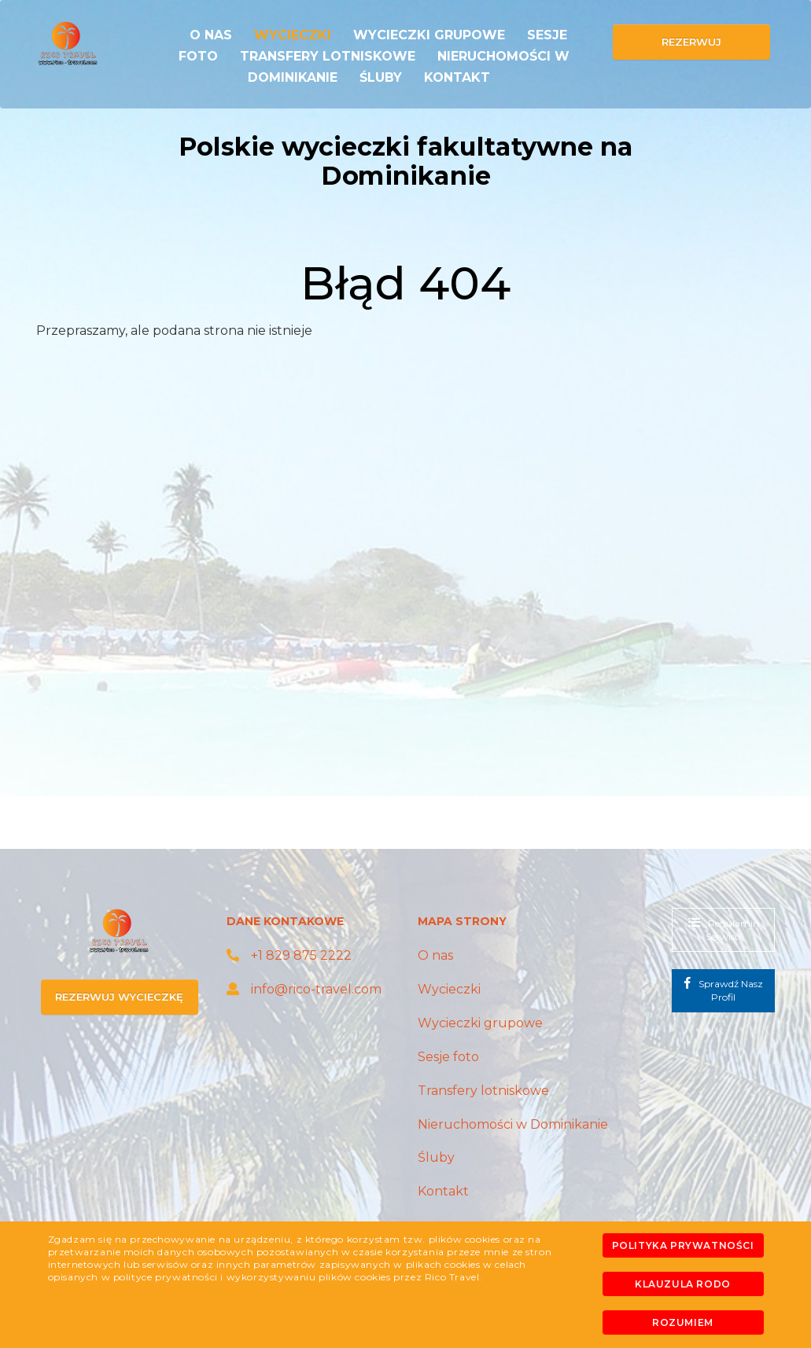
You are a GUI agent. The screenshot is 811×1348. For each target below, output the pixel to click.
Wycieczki (292, 35)
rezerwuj (691, 41)
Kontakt (457, 77)
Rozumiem (682, 1322)
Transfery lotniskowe (327, 56)
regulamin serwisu (723, 929)
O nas (211, 35)
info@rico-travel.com (304, 989)
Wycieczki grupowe (429, 35)
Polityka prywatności (683, 1245)
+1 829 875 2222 (289, 955)
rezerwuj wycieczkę (119, 996)
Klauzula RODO (683, 1284)
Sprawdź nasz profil (723, 990)
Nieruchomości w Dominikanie (513, 1124)
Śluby (380, 77)
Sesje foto (448, 1056)
